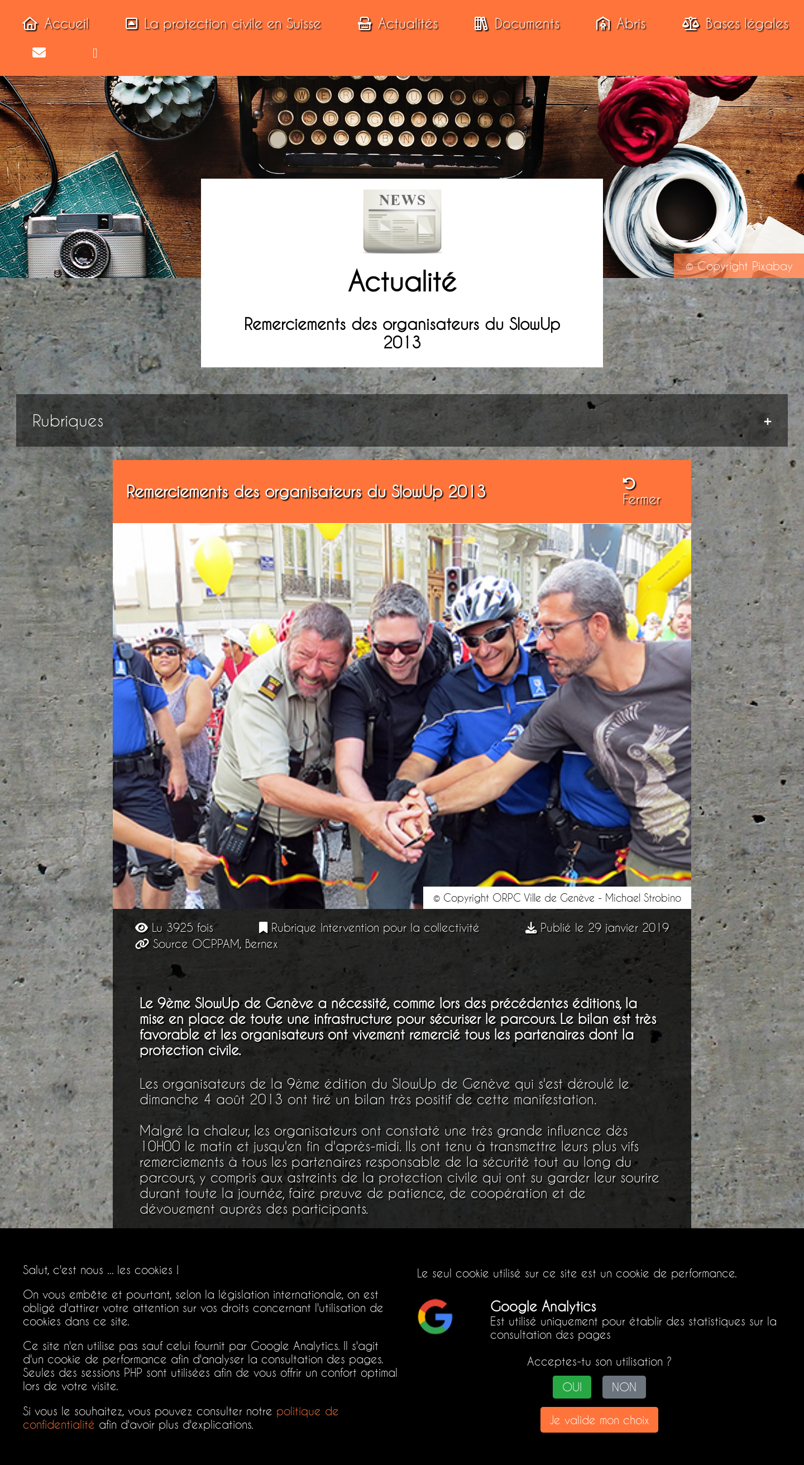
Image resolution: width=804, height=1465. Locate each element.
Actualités (394, 23)
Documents (513, 23)
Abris (617, 23)
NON (624, 1387)
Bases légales (732, 23)
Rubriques (70, 420)
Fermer (642, 493)
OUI (572, 1387)
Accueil (52, 23)
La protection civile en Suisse (220, 23)
